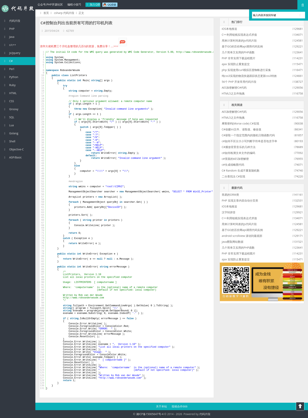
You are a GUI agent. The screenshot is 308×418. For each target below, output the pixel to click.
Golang (10, 133)
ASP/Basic (12, 157)
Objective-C (13, 149)
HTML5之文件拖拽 (233, 93)
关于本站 (162, 406)
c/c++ (9, 45)
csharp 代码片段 (64, 13)
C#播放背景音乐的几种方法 (239, 147)
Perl (8, 69)
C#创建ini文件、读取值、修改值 (241, 129)
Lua (8, 125)
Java (8, 37)
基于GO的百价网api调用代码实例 (242, 46)
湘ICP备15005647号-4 (150, 414)
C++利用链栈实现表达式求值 (239, 34)
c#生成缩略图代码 (233, 164)
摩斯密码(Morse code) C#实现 (240, 123)
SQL (8, 117)
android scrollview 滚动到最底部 (242, 236)
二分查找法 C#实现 (233, 176)
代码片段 (17, 8)
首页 (44, 13)
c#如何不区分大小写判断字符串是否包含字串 (249, 141)
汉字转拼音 (229, 212)
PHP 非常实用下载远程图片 (238, 58)
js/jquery (11, 53)
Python (10, 77)
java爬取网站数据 (232, 242)
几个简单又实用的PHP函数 (238, 52)
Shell (9, 141)
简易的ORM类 (230, 194)
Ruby (9, 85)
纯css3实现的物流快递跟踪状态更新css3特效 (249, 76)
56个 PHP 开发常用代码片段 (239, 82)
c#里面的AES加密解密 (235, 159)
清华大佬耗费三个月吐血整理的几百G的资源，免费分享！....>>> (83, 46)
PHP (9, 29)
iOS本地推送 (229, 29)
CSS (8, 101)
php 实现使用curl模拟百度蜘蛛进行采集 (246, 70)
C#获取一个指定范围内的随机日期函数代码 (248, 135)
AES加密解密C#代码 (234, 87)
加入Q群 (93, 4)
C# (8, 61)
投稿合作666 (179, 406)
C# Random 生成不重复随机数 (240, 170)
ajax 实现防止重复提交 (236, 64)
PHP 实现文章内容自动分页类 (240, 200)
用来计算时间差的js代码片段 (239, 40)
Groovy (10, 109)
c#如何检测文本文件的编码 (238, 153)
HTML (10, 93)
